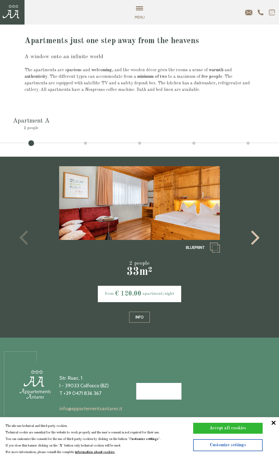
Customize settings (228, 445)
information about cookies (95, 452)
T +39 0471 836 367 (80, 393)
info (139, 317)
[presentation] (23, 238)
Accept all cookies (228, 428)
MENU (140, 13)
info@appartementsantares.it (90, 409)
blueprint (203, 247)
